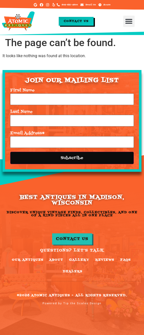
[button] (129, 21)
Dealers (73, 271)
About (56, 260)
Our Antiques (28, 260)
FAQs (125, 260)
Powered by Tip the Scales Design (72, 303)
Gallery (79, 260)
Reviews (104, 260)
